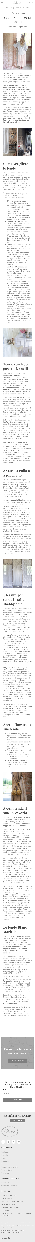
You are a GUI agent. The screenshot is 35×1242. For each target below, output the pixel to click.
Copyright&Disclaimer (7, 1230)
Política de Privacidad (19, 1230)
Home (7, 8)
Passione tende (23, 116)
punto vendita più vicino (15, 1002)
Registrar (17, 1099)
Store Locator (17, 1061)
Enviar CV (5, 1183)
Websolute (5, 1238)
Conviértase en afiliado (9, 1186)
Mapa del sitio (16, 1232)
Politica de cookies (6, 1232)
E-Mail (5, 1090)
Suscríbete (17, 1120)
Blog (12, 8)
